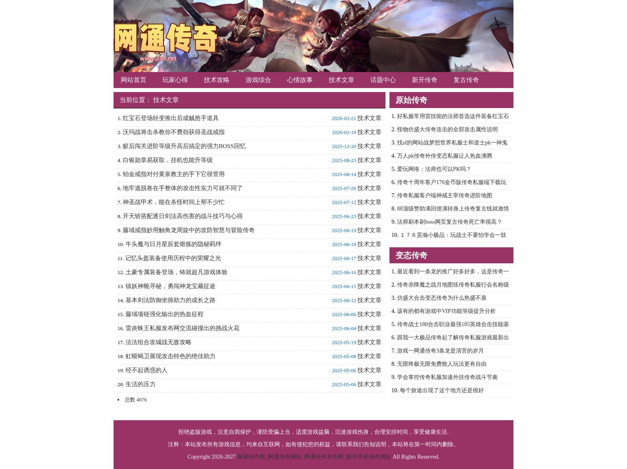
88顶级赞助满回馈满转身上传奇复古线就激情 (453, 209)
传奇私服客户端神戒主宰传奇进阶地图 (444, 195)
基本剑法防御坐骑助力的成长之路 (171, 300)
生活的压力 (141, 384)
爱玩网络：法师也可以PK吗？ (434, 169)
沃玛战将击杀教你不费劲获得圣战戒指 (174, 132)
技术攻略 (217, 79)
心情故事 (300, 79)
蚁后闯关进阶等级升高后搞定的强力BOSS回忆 (184, 146)
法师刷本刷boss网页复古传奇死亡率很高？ (449, 222)
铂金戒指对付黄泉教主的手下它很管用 (174, 174)
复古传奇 (466, 79)
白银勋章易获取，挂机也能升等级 (168, 160)
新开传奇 (424, 79)
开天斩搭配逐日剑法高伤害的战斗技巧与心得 (183, 216)
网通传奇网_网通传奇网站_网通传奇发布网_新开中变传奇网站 (314, 457)
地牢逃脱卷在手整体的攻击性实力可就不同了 (183, 188)
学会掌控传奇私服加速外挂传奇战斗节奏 (447, 377)
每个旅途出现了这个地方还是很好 (442, 390)
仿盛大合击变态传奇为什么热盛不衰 (442, 298)
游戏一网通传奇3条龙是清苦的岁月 (440, 351)
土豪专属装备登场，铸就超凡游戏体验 (177, 272)
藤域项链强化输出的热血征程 (165, 314)
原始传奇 (411, 100)
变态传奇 (411, 255)
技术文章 (341, 79)
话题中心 (383, 79)
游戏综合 (258, 79)
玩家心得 (175, 79)
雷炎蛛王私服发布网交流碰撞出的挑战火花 (183, 328)
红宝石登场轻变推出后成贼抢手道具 (171, 118)
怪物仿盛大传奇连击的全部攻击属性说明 (447, 129)
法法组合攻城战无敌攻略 (159, 342)
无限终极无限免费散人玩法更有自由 (442, 364)
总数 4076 (136, 400)
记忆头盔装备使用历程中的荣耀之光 (173, 258)
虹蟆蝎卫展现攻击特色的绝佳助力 (171, 356)
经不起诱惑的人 (147, 370)
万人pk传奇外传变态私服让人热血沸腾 (444, 156)
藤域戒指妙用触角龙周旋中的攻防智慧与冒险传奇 (189, 230)
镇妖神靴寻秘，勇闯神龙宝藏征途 (171, 286)
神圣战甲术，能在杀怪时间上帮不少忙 (174, 202)
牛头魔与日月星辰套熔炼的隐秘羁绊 (174, 244)
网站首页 (133, 79)
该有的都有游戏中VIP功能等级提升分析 (446, 311)
